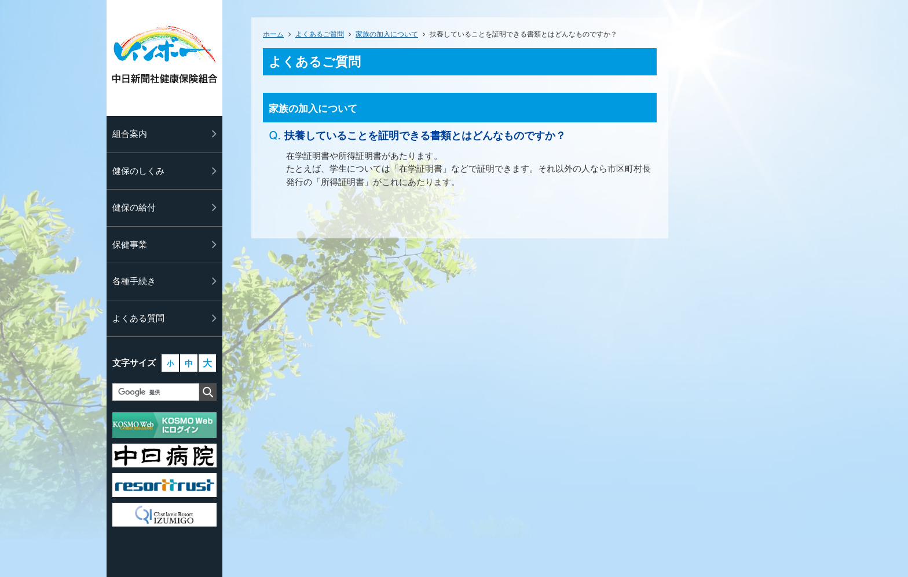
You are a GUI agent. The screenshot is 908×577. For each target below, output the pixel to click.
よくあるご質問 (319, 34)
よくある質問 (138, 318)
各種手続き (134, 281)
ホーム (273, 34)
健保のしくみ (138, 171)
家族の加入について (387, 34)
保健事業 (129, 244)
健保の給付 (134, 207)
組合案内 (129, 134)
